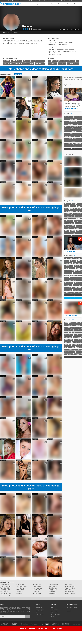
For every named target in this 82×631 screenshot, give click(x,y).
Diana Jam (69, 265)
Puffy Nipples (76, 228)
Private (71, 322)
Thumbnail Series (73, 129)
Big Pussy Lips (69, 211)
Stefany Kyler (68, 282)
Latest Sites (69, 320)
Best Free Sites (7, 582)
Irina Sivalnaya (73, 280)
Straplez (68, 327)
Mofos (77, 354)
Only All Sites (76, 332)
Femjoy (26, 61)
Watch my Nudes (72, 141)
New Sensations (69, 352)
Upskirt (67, 230)
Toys (78, 216)
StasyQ (78, 325)
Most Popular (18, 74)
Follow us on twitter (72, 607)
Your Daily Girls (69, 143)
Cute (60, 61)
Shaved (67, 204)
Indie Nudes (78, 116)
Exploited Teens (76, 344)
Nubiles (53, 616)
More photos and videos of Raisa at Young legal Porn (41, 69)
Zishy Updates (69, 154)
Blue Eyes (67, 225)
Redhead (78, 218)
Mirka (79, 261)
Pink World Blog (73, 134)
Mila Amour (78, 270)
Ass (49, 61)
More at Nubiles (71, 316)
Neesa (66, 275)
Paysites (53, 3)
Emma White (77, 273)
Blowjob (79, 208)
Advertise (69, 613)
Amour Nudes (37, 593)
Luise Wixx (77, 258)
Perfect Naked (77, 126)
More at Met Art (71, 251)
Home (5, 32)
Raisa (26, 26)
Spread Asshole (76, 213)
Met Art (6, 61)
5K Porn (78, 349)
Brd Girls (68, 589)
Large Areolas (69, 223)
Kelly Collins (77, 290)
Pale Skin (68, 221)
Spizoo (72, 347)
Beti (80, 275)
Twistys (69, 354)
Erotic (65, 61)
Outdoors (67, 213)
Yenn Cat (77, 265)
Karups (78, 352)
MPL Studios (16, 61)
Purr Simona (76, 292)
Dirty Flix (78, 347)
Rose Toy (63, 0)
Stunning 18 (39, 63)
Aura (78, 268)
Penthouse (69, 325)
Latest (30, 3)
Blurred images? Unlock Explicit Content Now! (41, 629)
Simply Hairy (53, 589)
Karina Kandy (72, 278)
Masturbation (69, 218)
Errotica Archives (38, 61)
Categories (37, 3)
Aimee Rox (68, 273)
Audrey (68, 285)
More (69, 4)
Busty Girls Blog (5, 595)
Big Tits (67, 208)
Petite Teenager (73, 131)
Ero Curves (68, 126)
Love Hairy (78, 339)
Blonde (73, 206)
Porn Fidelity (69, 349)
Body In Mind (77, 337)
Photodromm (68, 339)
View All (73, 148)
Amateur (78, 225)
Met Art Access (69, 591)
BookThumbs (72, 138)
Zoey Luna (78, 282)
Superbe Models (76, 342)
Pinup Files (69, 330)
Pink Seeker (78, 143)
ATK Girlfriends (69, 335)
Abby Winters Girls (5, 593)
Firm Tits (78, 223)
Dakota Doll (68, 258)
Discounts (61, 4)
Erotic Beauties (69, 116)
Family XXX (78, 322)
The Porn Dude (73, 119)
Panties (78, 211)
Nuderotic (19, 593)
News (68, 609)
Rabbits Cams (11, 0)
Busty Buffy (68, 337)
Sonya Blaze (68, 287)
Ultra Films (30, 63)
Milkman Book (73, 121)
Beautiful (73, 233)
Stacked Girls (4, 591)
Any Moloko (74, 275)
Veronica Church (69, 270)
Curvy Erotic (68, 136)
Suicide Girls (77, 335)
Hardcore (72, 208)
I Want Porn (73, 146)
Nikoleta (73, 261)
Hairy (67, 228)
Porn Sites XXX (77, 136)
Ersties (67, 332)
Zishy (52, 607)
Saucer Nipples (70, 593)
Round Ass (73, 63)
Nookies (78, 330)
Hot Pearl (77, 285)
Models (45, 4)
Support (69, 611)
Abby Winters (54, 609)
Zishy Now (19, 591)
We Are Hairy (54, 611)
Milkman (46, 0)
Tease (52, 63)
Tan (78, 61)
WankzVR (67, 344)
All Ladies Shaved (56, 613)
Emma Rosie (77, 287)
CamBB (38, 0)
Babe (73, 225)
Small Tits (72, 61)
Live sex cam (54, 0)
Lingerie (77, 221)
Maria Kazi (68, 290)
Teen (62, 63)
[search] (27, 616)
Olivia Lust (77, 263)
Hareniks (68, 263)
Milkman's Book (40, 614)
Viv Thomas (77, 327)
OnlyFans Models (73, 298)
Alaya (66, 261)
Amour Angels (8, 63)
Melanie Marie (69, 268)
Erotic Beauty (19, 63)
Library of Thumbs (73, 124)
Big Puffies (52, 593)
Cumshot (72, 230)
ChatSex (31, 0)
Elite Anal (52, 591)
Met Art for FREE (55, 614)
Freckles (79, 230)
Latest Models (69, 255)
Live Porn (71, 0)
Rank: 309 (76, 29)
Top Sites (68, 114)
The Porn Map (22, 0)
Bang (66, 322)
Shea (67, 292)
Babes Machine (53, 584)
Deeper (67, 347)
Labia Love (36, 591)
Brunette (54, 61)
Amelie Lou (68, 342)
